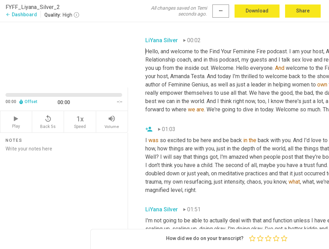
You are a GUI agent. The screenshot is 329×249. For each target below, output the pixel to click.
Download (257, 10)
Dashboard (21, 14)
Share (303, 10)
